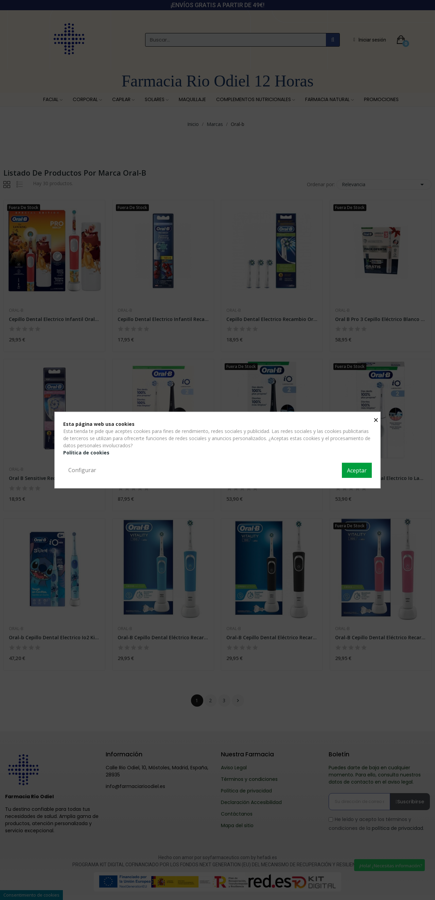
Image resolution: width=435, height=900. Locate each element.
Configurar (82, 470)
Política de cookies (86, 452)
